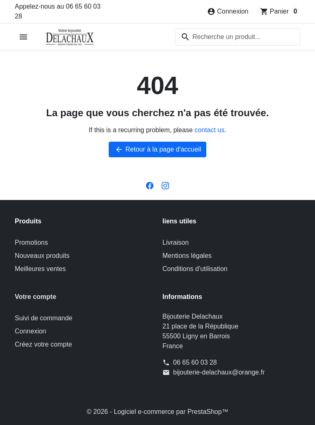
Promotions (31, 242)
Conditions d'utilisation (195, 268)
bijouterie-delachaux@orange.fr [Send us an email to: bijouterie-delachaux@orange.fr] (219, 372)
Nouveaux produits (42, 255)
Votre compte (35, 296)
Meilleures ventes (40, 268)
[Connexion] (227, 11)
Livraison (175, 242)
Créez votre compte (43, 344)
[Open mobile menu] (23, 37)
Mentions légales (187, 255)
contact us (209, 129)
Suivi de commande (44, 318)
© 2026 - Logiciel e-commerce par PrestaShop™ (157, 411)
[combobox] (238, 37)
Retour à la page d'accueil (157, 149)
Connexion (30, 331)
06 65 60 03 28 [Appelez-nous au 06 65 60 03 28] (195, 362)
